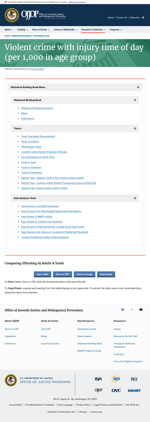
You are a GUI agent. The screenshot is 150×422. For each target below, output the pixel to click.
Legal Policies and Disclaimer (108, 405)
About (111, 17)
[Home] (43, 15)
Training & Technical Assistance (124, 345)
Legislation (10, 336)
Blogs (44, 336)
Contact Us (121, 17)
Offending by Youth (41, 36)
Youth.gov (119, 354)
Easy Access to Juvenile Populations (40, 206)
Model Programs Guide (89, 350)
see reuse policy (37, 69)
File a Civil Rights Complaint (128, 361)
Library (117, 329)
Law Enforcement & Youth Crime (38, 157)
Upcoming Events (50, 343)
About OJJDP (12, 329)
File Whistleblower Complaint (40, 405)
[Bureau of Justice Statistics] (116, 383)
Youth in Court (28, 162)
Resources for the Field (125, 336)
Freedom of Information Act (61, 412)
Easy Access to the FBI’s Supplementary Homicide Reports (51, 211)
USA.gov (83, 412)
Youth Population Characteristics (38, 136)
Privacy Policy (83, 405)
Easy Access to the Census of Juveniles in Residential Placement (54, 232)
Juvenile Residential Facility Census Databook (45, 237)
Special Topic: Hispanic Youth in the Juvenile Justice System (52, 177)
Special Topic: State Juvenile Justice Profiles (44, 188)
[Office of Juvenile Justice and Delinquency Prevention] (98, 392)
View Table (42, 274)
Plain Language (65, 405)
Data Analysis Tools (25, 198)
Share (145, 19)
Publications (27, 118)
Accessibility (15, 405)
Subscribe (134, 17)
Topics (17, 128)
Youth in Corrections (31, 172)
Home (7, 36)
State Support (84, 336)
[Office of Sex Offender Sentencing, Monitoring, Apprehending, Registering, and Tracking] (134, 392)
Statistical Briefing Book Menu (28, 87)
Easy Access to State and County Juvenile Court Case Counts (52, 226)
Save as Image (84, 274)
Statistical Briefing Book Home (37, 108)
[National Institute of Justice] (134, 381)
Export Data (106, 274)
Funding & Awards (86, 329)
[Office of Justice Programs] (12, 15)
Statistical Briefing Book (21, 36)
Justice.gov (96, 412)
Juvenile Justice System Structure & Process (44, 151)
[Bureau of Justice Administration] (98, 381)
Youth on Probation (31, 167)
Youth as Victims (30, 141)
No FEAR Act (132, 405)
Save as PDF (62, 274)
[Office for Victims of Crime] (116, 392)
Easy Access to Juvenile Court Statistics (41, 221)
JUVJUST (46, 329)
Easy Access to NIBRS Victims (36, 216)
